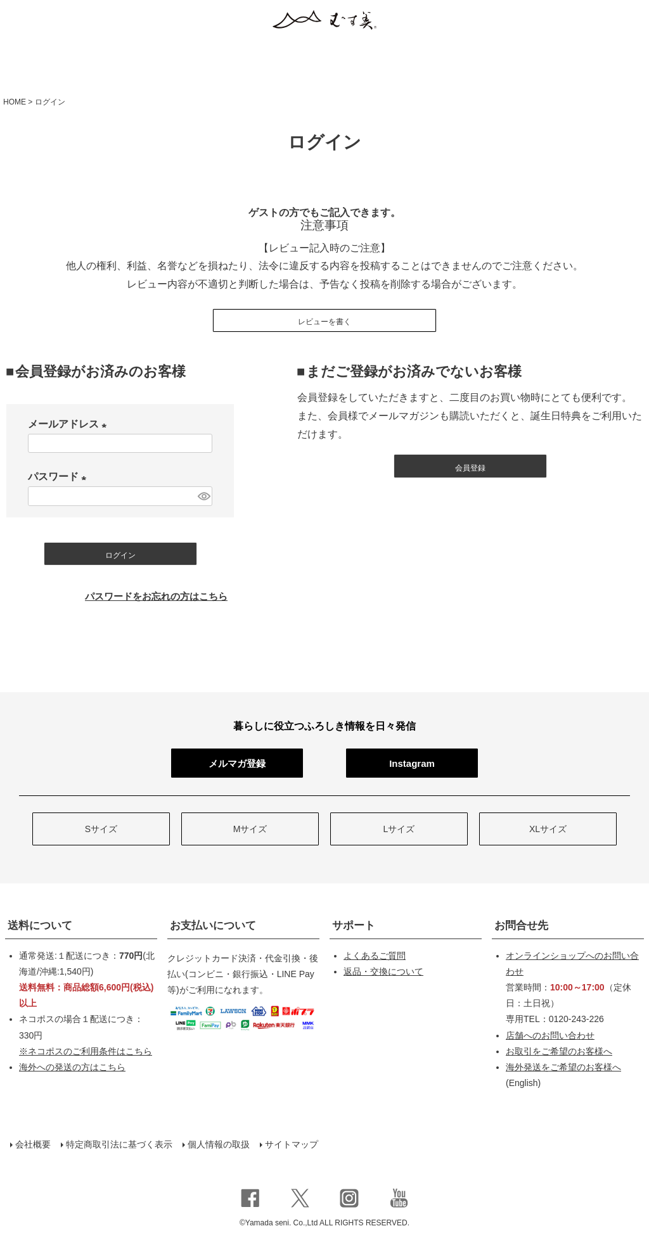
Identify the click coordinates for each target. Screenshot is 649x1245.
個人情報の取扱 (219, 1144)
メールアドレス (70, 424)
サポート (353, 926)
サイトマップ (291, 1144)
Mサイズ (250, 829)
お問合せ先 (521, 926)
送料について (40, 926)
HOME (14, 102)
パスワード (59, 476)
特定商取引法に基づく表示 (119, 1144)
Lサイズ (399, 829)
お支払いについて (213, 926)
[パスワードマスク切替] (203, 496)
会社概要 (33, 1144)
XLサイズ (548, 829)
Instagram (412, 763)
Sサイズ (101, 829)
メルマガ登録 (237, 763)
